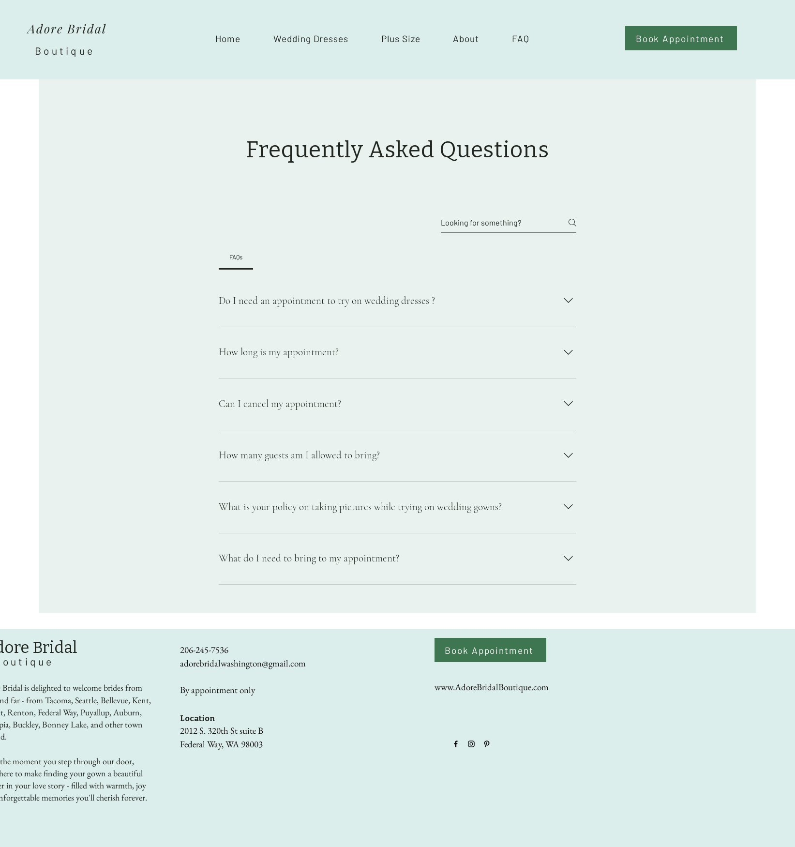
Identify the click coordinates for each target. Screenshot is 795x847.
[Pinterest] (486, 744)
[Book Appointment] (681, 38)
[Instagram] (471, 744)
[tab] (236, 257)
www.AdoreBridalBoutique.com (492, 687)
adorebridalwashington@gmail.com (243, 663)
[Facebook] (455, 744)
